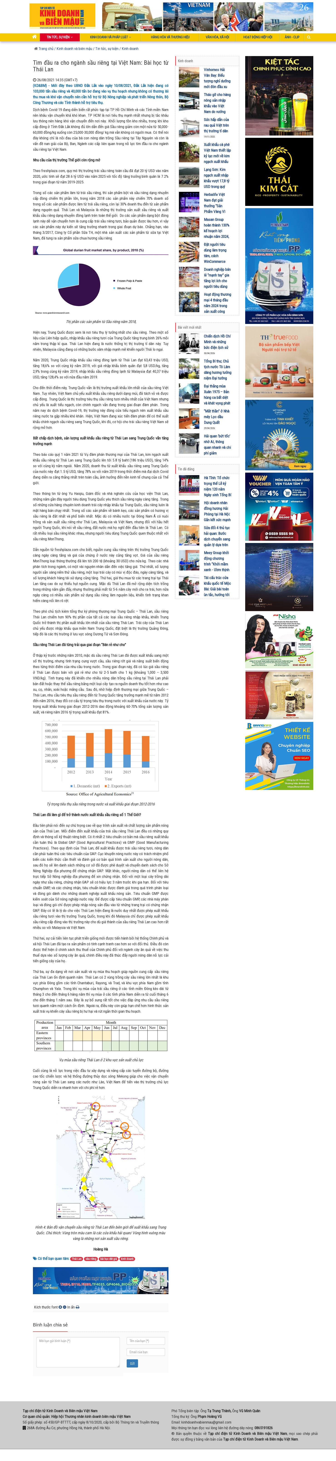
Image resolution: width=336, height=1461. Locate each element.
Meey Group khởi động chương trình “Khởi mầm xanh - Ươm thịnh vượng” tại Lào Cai (217, 564)
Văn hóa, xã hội (217, 37)
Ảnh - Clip (292, 37)
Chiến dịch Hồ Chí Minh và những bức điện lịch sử (217, 342)
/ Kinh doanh (128, 48)
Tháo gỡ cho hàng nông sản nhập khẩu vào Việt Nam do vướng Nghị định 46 (217, 106)
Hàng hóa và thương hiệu (170, 37)
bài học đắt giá (108, 1259)
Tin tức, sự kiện (60, 37)
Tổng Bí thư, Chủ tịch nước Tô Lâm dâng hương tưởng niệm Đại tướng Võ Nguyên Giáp (217, 372)
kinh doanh (127, 1259)
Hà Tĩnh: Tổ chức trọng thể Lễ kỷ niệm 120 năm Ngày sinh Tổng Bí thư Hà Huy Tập (217, 489)
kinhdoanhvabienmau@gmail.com (206, 1422)
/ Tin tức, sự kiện (106, 48)
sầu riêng (91, 1259)
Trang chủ (43, 48)
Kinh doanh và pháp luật (110, 37)
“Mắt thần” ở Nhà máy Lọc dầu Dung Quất (216, 417)
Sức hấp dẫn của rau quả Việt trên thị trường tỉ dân (216, 125)
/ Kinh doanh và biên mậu (72, 48)
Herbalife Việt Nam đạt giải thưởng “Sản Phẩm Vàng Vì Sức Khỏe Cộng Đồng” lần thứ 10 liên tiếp (216, 211)
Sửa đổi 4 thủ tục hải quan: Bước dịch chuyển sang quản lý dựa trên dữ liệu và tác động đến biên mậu (217, 545)
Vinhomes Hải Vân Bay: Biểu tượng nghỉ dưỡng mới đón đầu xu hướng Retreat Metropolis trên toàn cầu (217, 86)
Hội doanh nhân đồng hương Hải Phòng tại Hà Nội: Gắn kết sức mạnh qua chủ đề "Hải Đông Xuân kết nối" (217, 520)
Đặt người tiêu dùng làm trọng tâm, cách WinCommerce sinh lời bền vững (217, 255)
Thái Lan (77, 1259)
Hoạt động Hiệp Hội (257, 37)
